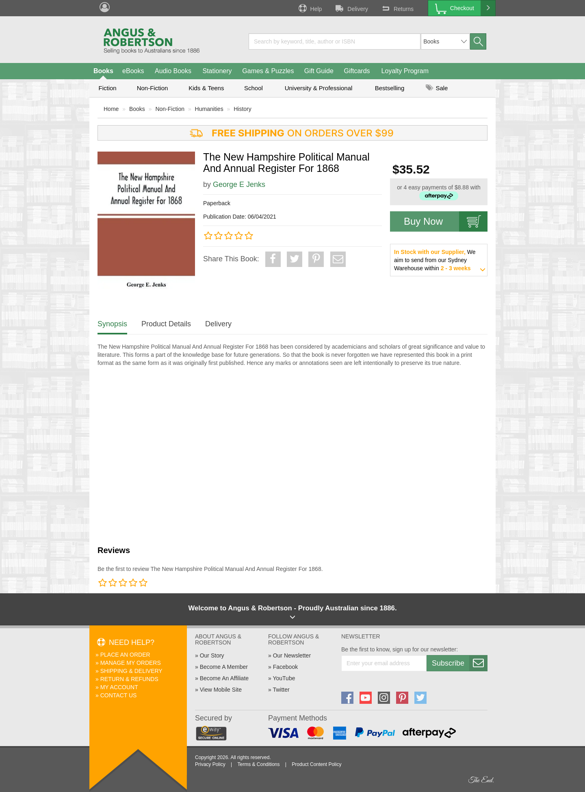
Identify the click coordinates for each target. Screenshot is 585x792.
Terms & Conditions (258, 764)
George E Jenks (239, 184)
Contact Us (118, 695)
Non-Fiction (152, 88)
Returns (397, 8)
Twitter (281, 689)
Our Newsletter (292, 655)
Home (111, 109)
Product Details (166, 324)
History (242, 109)
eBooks (133, 70)
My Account (119, 687)
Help (309, 8)
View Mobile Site (221, 689)
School (253, 88)
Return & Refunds (129, 679)
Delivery (351, 8)
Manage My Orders (130, 663)
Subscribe (459, 663)
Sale (437, 88)
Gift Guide (319, 70)
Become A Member (224, 667)
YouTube (284, 678)
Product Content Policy (316, 764)
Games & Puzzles (268, 70)
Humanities (209, 109)
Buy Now (446, 221)
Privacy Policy (210, 764)
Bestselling (390, 88)
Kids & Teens (206, 88)
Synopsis (112, 324)
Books (103, 70)
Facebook (285, 667)
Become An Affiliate (224, 678)
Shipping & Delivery (131, 671)
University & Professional (319, 88)
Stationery (217, 70)
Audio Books (173, 70)
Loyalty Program (405, 70)
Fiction (107, 88)
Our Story (212, 655)
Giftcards (357, 70)
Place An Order (125, 654)
